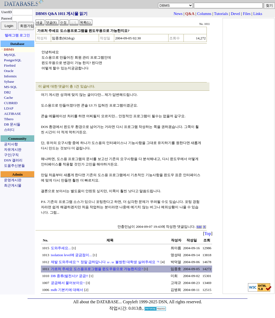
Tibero (8, 119)
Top (207, 233)
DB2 (7, 92)
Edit (199, 226)
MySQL (10, 55)
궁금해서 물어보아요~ (68, 283)
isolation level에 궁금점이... (71, 255)
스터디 (9, 130)
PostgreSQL (12, 60)
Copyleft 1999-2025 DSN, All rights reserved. (162, 302)
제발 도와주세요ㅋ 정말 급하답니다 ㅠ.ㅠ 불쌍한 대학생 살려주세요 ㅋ (105, 262)
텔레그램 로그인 (17, 35)
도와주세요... (61, 248)
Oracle (9, 71)
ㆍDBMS (7, 49)
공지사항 (11, 144)
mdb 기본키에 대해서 (67, 290)
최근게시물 (12, 185)
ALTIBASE (12, 114)
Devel (235, 14)
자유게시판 (12, 149)
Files (247, 14)
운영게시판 (12, 180)
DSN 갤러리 (13, 160)
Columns (204, 14)
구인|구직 (11, 155)
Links (257, 14)
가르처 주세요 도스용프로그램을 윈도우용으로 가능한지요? (97, 269)
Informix (10, 76)
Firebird (10, 65)
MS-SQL (10, 87)
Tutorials (221, 14)
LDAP (8, 108)
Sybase (9, 82)
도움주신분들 (14, 166)
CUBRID (10, 103)
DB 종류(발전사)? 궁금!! (69, 276)
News (178, 14)
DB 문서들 (12, 124)
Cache (8, 98)
